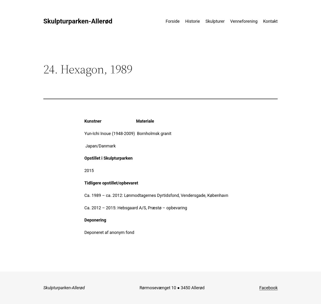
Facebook (268, 287)
